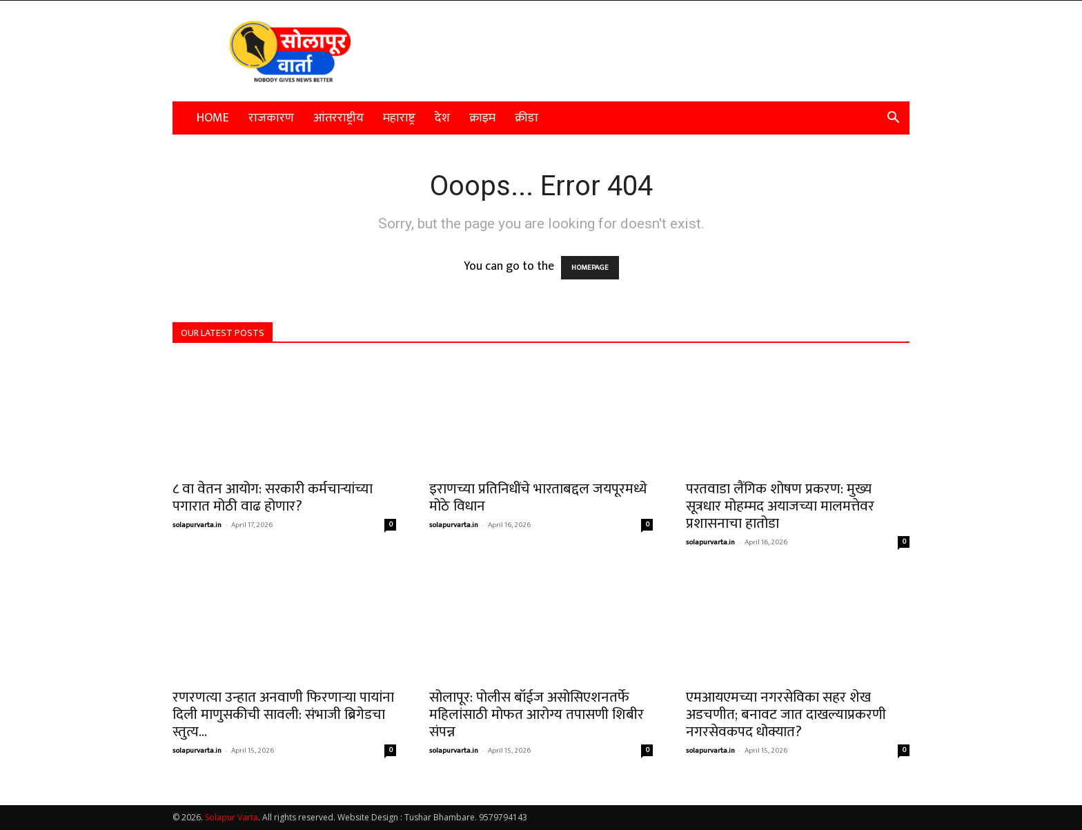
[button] (892, 118)
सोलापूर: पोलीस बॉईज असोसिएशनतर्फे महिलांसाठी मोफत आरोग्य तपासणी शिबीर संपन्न (536, 714)
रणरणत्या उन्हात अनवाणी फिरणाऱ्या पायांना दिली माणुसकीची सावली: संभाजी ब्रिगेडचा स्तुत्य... (283, 714)
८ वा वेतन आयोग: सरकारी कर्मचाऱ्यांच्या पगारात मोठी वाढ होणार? (273, 497)
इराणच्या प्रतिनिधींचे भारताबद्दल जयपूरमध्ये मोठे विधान (538, 497)
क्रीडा (526, 118)
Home (213, 118)
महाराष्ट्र (399, 118)
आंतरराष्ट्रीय (338, 118)
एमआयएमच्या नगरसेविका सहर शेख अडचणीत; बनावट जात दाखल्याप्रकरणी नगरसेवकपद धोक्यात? (786, 714)
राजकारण (271, 118)
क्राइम (482, 118)
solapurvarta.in (197, 525)
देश (442, 118)
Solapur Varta (231, 817)
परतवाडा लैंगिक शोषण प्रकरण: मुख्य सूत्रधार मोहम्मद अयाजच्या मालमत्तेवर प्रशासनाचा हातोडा (780, 506)
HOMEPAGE (590, 267)
